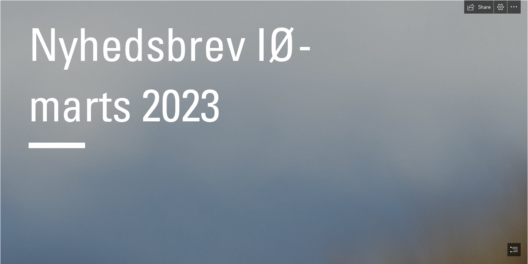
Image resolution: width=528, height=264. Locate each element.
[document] (264, 132)
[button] (479, 7)
